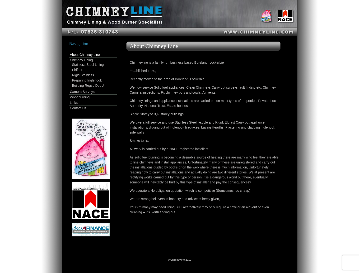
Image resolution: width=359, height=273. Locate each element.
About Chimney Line (85, 55)
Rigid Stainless (83, 75)
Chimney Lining (81, 60)
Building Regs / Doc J (88, 85)
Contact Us (78, 108)
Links (74, 103)
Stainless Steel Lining (88, 65)
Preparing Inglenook (87, 80)
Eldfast (77, 70)
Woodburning (80, 97)
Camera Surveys (82, 92)
